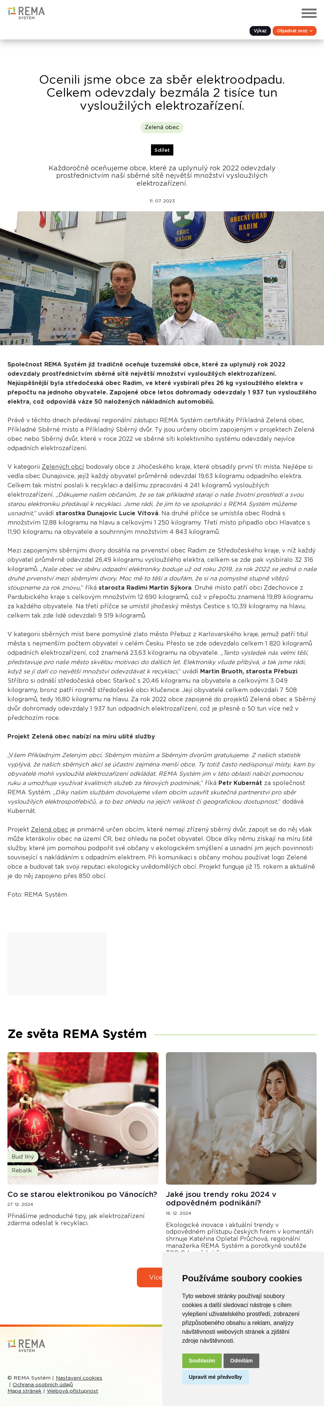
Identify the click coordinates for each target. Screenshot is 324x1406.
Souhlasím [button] (202, 1361)
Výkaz (260, 31)
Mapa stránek (24, 1391)
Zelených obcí (63, 467)
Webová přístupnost (72, 1391)
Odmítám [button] (241, 1361)
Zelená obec (162, 127)
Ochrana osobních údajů (43, 1384)
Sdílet (162, 150)
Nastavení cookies (79, 1378)
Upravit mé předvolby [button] (215, 1377)
